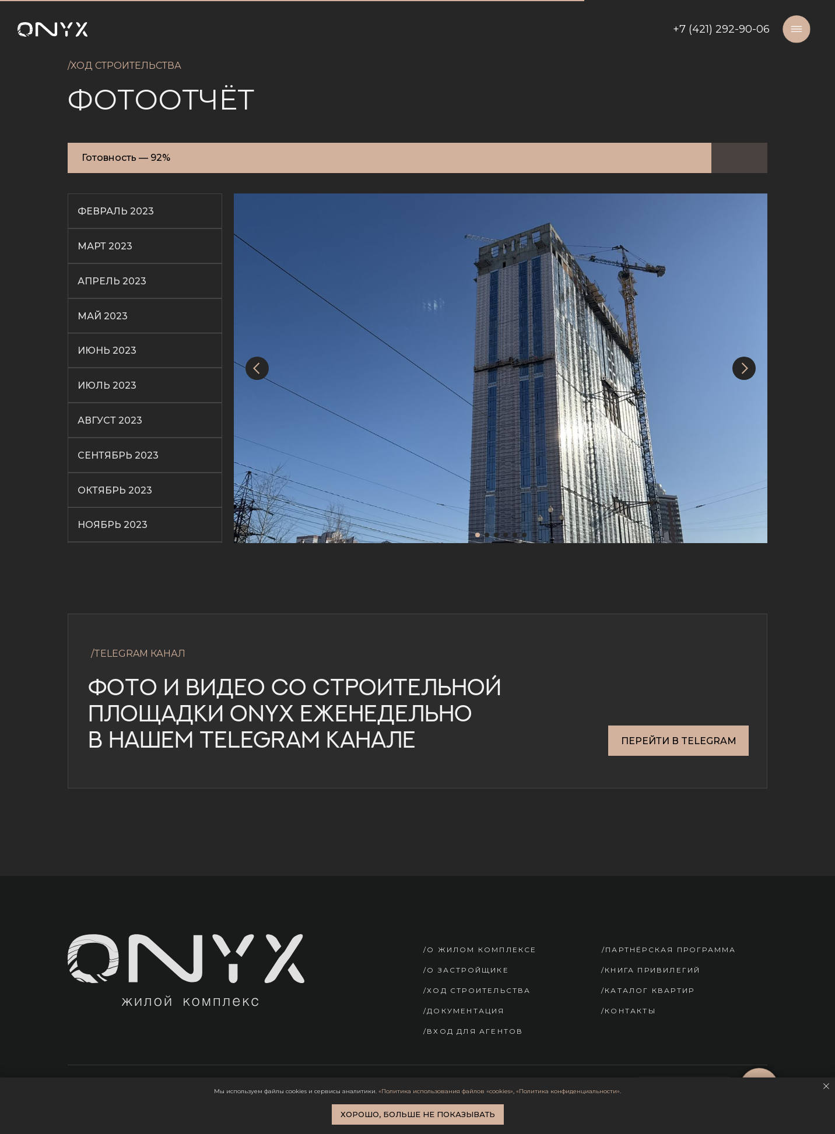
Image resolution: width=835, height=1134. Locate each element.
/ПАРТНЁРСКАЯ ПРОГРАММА (669, 949)
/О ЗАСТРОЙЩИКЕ (466, 970)
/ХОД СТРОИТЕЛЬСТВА (477, 990)
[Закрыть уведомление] (826, 1086)
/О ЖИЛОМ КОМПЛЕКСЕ (480, 949)
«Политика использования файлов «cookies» (445, 1091)
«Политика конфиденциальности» (568, 1091)
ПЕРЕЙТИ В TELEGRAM (678, 740)
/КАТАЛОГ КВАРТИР (647, 990)
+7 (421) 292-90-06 (721, 29)
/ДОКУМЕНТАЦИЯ (464, 1010)
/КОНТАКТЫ (628, 1010)
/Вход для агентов (473, 1031)
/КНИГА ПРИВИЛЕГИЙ (650, 970)
